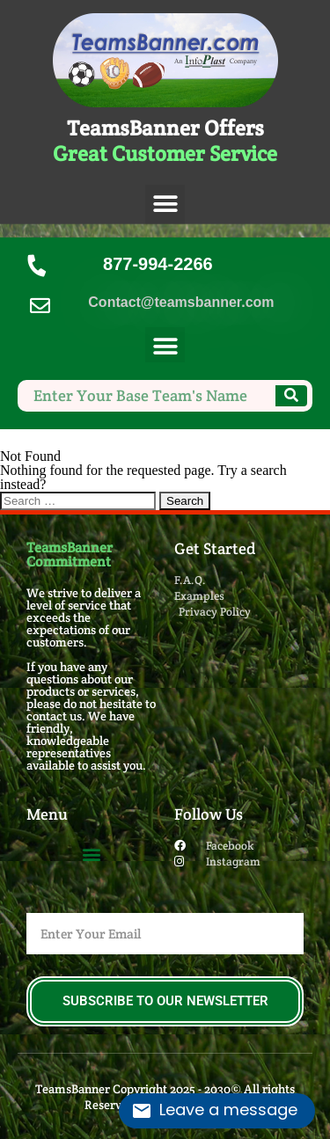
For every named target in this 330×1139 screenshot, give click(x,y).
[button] (165, 204)
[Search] (291, 395)
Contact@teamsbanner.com (181, 302)
